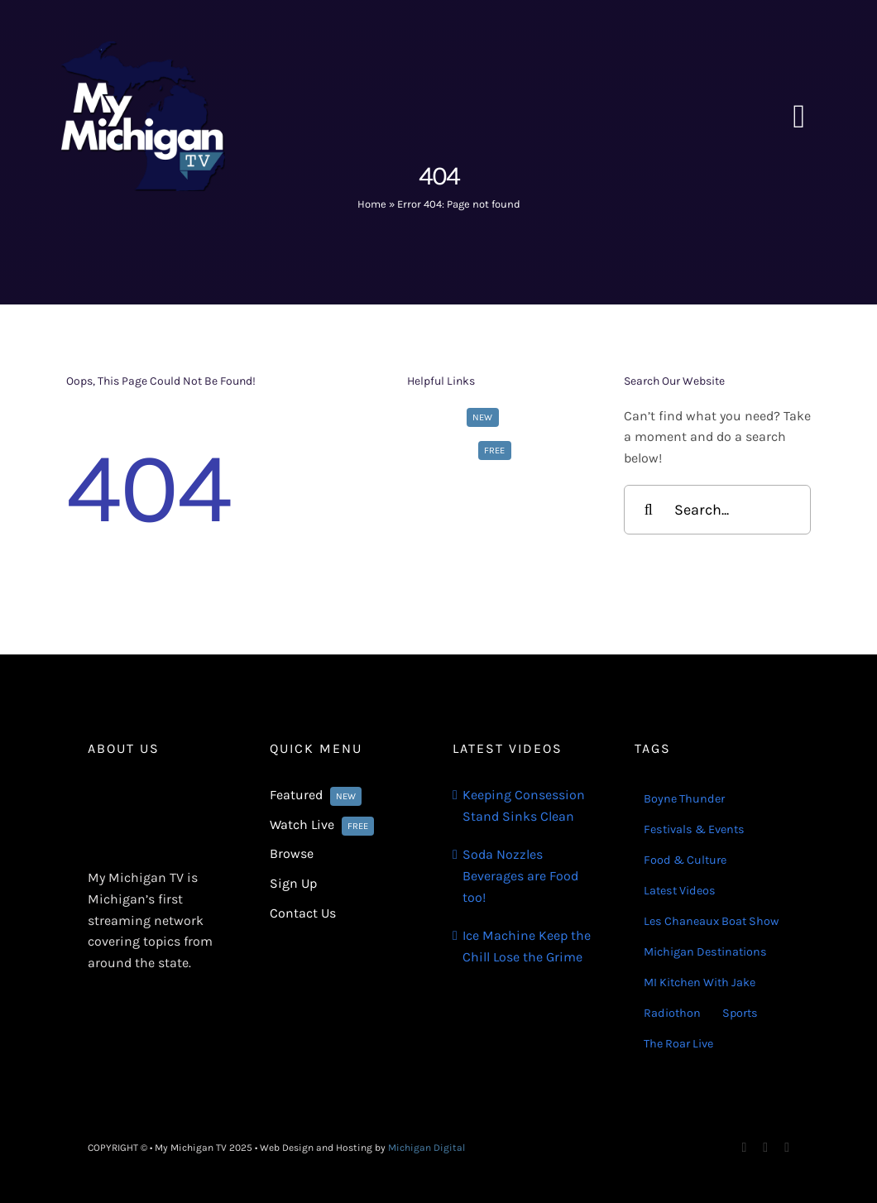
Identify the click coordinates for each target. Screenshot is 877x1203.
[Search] (648, 509)
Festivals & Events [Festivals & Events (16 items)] (694, 829)
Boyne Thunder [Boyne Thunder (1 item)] (684, 799)
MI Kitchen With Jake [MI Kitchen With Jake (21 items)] (699, 982)
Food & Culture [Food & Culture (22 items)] (685, 860)
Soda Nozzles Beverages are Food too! (520, 875)
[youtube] (786, 1147)
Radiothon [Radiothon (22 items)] (672, 1013)
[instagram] (765, 1147)
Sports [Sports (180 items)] (740, 1013)
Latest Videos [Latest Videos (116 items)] (680, 891)
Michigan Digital (426, 1147)
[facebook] (743, 1147)
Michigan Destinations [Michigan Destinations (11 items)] (705, 952)
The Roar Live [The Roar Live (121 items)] (678, 1044)
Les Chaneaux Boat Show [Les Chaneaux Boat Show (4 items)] (711, 921)
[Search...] (717, 509)
